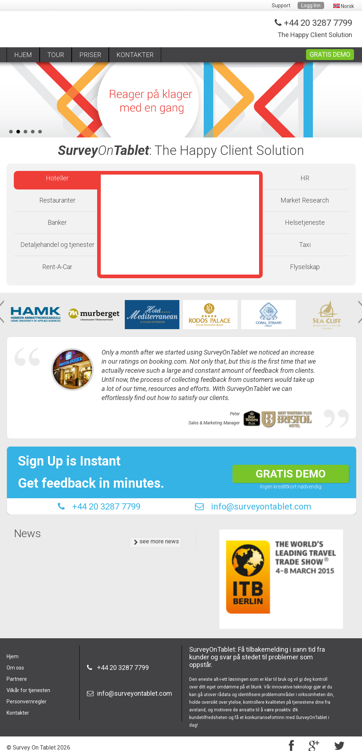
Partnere (17, 679)
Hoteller (57, 178)
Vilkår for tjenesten (28, 690)
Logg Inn (311, 5)
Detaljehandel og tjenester (57, 244)
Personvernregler (27, 701)
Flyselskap (305, 267)
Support (281, 5)
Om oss (15, 668)
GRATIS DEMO (330, 54)
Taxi (305, 244)
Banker (57, 222)
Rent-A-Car (57, 267)
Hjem (13, 656)
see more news (156, 542)
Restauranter (57, 200)
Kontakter (18, 713)
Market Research (305, 200)
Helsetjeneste (305, 222)
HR (305, 178)
